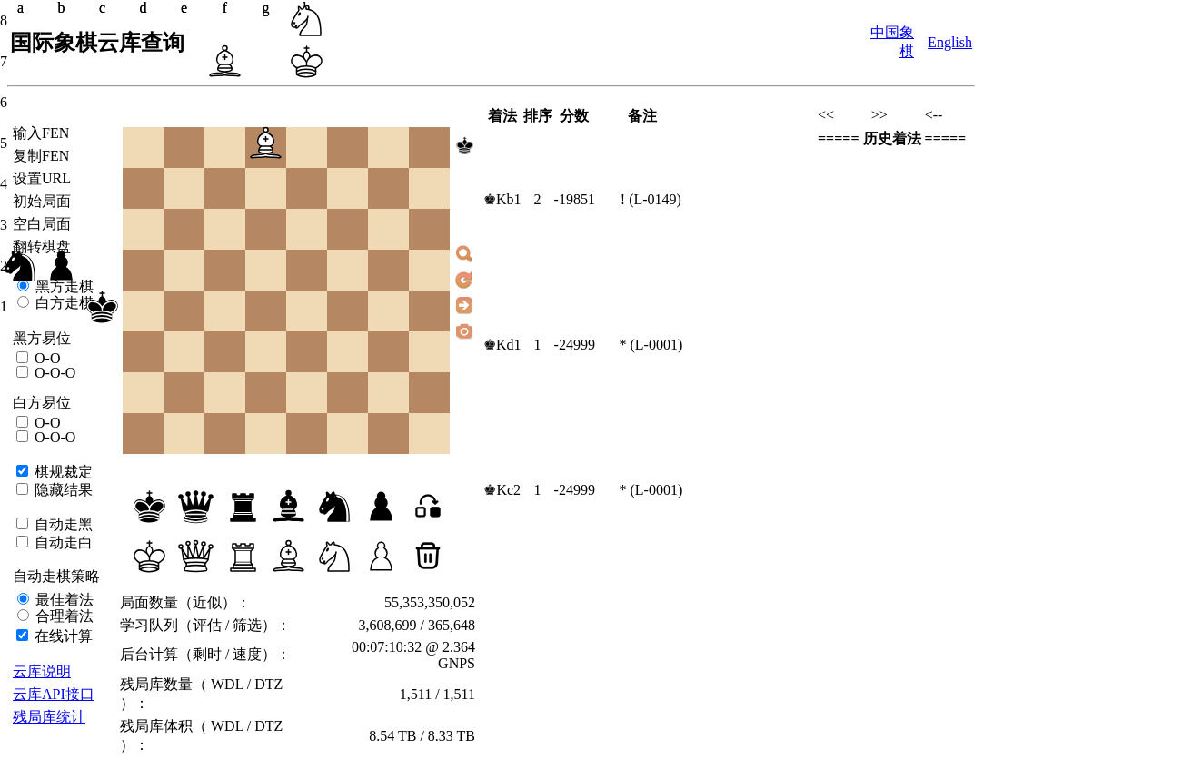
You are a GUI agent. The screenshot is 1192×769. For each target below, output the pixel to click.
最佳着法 (63, 599)
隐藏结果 (62, 490)
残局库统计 (49, 717)
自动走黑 (62, 524)
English (950, 42)
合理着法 (63, 616)
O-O (45, 358)
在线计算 (62, 636)
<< (826, 115)
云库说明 (42, 671)
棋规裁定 (62, 471)
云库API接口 (53, 694)
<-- (934, 115)
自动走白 (62, 542)
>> (879, 115)
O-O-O (53, 372)
